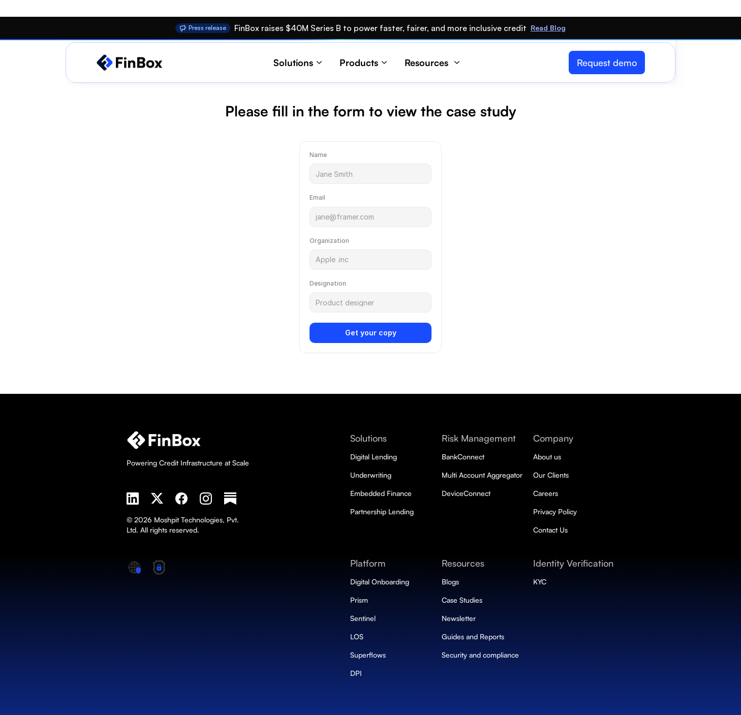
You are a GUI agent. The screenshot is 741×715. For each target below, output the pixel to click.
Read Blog (548, 27)
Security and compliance (480, 654)
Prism (359, 600)
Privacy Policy (555, 511)
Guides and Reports (473, 636)
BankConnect (464, 456)
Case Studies (462, 600)
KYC (539, 581)
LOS (356, 636)
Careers (545, 493)
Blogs (450, 581)
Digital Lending (373, 456)
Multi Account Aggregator (482, 475)
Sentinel (363, 618)
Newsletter (459, 618)
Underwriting (370, 475)
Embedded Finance (381, 493)
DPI (356, 673)
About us (547, 456)
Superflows (368, 654)
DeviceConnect (466, 493)
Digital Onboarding (380, 581)
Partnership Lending (382, 511)
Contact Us (550, 529)
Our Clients (551, 475)
